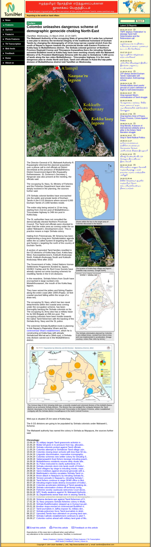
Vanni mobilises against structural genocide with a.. (60, 471)
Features (9, 25)
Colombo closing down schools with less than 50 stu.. (61, 452)
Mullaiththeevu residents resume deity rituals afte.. (60, 461)
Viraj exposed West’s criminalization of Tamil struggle (133, 96)
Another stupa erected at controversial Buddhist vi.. (60, 506)
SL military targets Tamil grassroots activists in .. (59, 442)
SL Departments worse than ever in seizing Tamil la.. (61, 494)
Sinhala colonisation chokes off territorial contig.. (59, 487)
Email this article (38, 527)
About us (9, 63)
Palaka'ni (9, 34)
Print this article (60, 527)
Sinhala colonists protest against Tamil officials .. (59, 447)
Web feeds (10, 49)
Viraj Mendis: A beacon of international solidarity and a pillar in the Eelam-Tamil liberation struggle (132, 129)
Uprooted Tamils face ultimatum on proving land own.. (62, 513)
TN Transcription (13, 44)
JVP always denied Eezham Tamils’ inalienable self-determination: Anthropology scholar (132, 77)
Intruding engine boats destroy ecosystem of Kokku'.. (61, 483)
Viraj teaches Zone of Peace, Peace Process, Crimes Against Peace (134, 118)
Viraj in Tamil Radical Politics (132, 138)
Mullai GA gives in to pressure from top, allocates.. (60, 445)
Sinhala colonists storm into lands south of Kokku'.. (60, 466)
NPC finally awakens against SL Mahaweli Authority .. (61, 492)
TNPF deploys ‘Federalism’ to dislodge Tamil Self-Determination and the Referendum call (133, 35)
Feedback (9, 53)
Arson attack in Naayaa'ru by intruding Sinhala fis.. (60, 475)
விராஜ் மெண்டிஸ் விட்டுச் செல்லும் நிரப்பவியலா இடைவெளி (131, 159)
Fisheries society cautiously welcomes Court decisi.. (61, 490)
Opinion (9, 30)
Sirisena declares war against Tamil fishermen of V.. (61, 499)
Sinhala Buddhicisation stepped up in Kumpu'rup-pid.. (62, 504)
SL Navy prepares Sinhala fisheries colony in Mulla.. (61, 501)
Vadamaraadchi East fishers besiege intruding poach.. (62, 459)
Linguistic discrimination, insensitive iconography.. (60, 454)
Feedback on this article (86, 527)
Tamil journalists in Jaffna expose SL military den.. (60, 509)
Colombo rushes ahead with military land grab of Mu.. (61, 518)
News (7, 20)
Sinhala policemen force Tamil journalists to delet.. (60, 511)
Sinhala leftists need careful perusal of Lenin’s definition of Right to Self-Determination (133, 87)
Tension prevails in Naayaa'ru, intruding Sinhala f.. (60, 478)
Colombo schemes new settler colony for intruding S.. (61, 456)
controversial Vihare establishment (43, 330)
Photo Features (12, 39)
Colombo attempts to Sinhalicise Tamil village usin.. (60, 449)
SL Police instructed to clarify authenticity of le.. (58, 464)
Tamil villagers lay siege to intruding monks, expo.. (60, 468)
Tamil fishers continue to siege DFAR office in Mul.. (60, 480)
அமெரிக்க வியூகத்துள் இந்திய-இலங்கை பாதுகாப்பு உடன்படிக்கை (134, 65)
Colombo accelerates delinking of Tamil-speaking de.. (61, 485)
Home (8, 58)
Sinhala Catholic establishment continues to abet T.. (61, 516)
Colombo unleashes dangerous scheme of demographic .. (64, 497)
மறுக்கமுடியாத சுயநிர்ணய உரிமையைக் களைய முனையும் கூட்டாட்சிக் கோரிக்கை (134, 46)
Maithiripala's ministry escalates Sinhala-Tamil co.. (60, 473)
